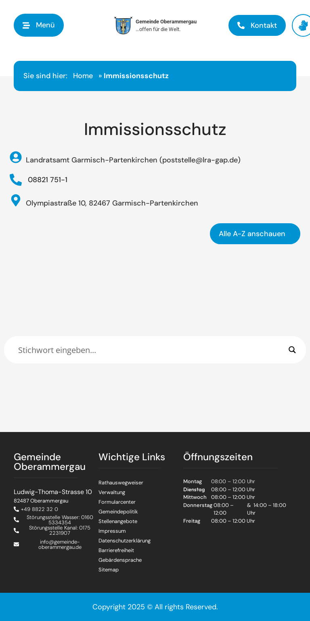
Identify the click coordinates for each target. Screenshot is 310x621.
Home (83, 76)
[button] (39, 25)
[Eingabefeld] (151, 349)
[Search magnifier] (292, 349)
